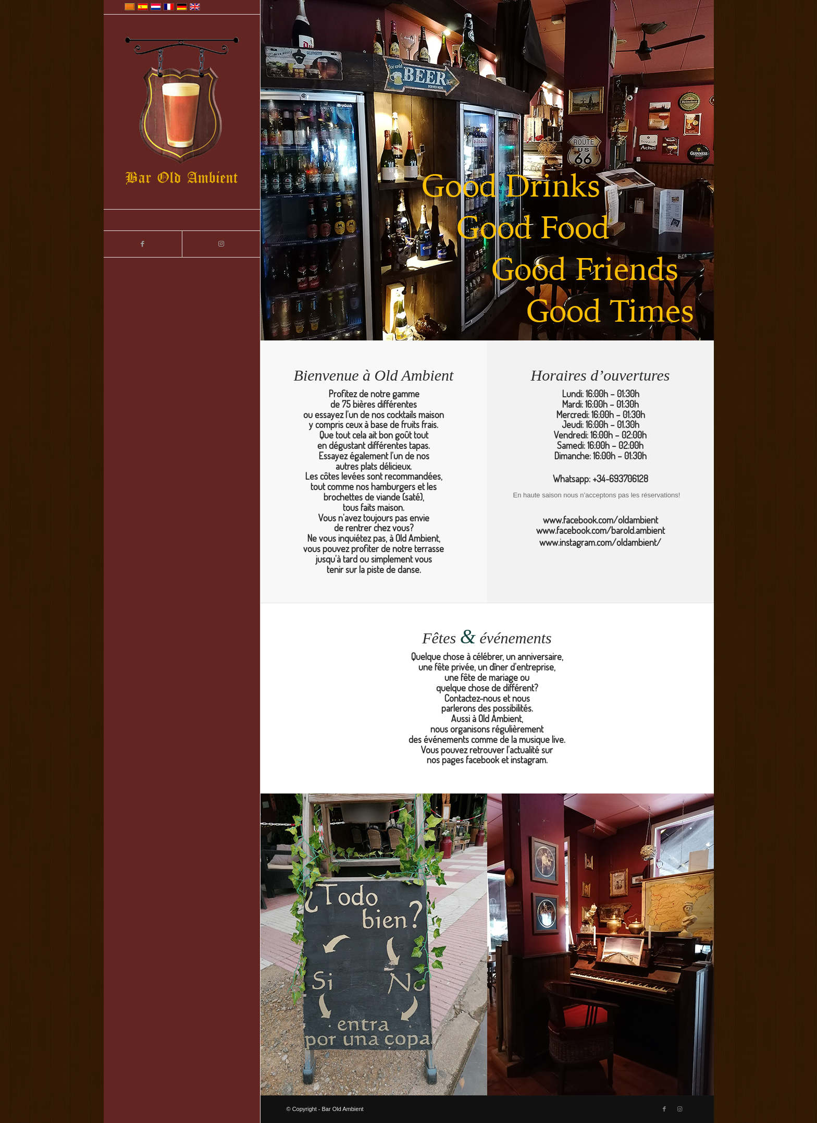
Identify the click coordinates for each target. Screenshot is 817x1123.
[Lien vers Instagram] (221, 244)
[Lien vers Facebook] (143, 244)
